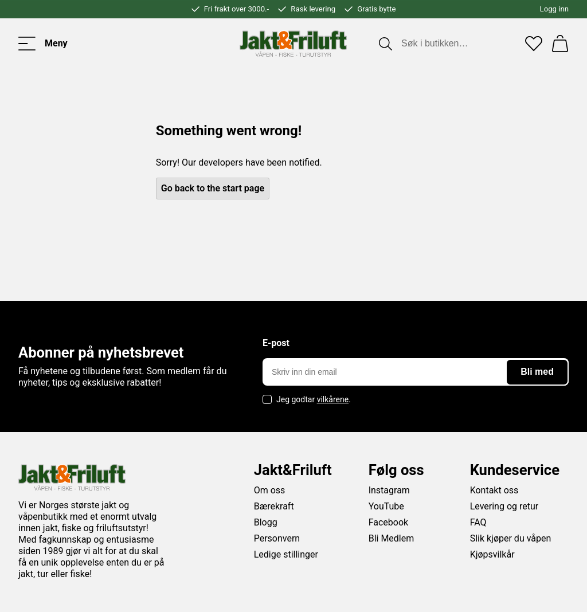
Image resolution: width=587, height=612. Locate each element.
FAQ (478, 522)
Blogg (265, 522)
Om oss (269, 490)
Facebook (388, 522)
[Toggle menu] (43, 43)
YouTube (386, 506)
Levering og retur (504, 506)
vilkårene (333, 399)
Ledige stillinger (286, 554)
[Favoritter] (533, 43)
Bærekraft (274, 506)
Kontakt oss (494, 490)
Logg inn (554, 9)
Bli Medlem (391, 538)
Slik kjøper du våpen (510, 538)
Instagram (389, 490)
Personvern (277, 538)
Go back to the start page (212, 188)
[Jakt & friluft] (293, 43)
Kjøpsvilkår (492, 554)
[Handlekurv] (560, 43)
